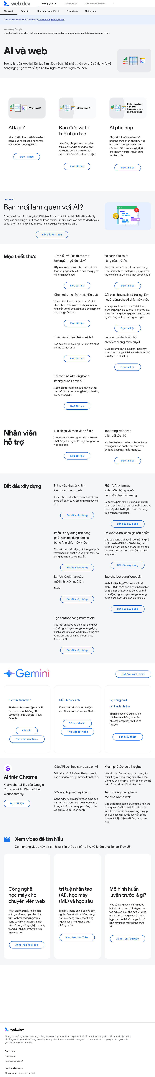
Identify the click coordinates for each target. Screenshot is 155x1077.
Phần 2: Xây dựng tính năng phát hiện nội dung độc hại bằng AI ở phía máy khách (72, 538)
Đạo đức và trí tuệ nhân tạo (74, 131)
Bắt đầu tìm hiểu (52, 234)
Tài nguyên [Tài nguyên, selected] (47, 3)
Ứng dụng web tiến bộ (48, 11)
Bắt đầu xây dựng (22, 486)
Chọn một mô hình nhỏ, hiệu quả (76, 295)
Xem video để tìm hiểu (39, 839)
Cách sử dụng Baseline (95, 3)
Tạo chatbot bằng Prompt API (74, 618)
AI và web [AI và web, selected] (8, 11)
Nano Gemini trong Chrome (30, 739)
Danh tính (25, 11)
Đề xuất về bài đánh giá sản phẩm (127, 533)
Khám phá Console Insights (123, 767)
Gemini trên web (20, 700)
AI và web (25, 51)
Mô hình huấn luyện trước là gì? (127, 892)
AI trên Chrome (20, 777)
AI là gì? (16, 128)
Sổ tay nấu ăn (77, 723)
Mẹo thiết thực (20, 257)
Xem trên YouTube (26, 944)
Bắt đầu (26, 730)
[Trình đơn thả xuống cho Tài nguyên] (57, 3)
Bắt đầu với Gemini (133, 674)
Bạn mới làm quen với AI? (43, 207)
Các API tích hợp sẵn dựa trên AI (76, 767)
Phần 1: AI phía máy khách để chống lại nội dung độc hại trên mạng (121, 490)
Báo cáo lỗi (10, 1056)
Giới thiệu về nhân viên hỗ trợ (73, 431)
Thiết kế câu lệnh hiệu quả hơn (74, 337)
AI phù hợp (121, 128)
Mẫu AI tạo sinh (69, 700)
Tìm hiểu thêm (128, 736)
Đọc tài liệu (27, 156)
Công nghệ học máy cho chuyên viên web (26, 895)
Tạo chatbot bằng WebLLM (123, 577)
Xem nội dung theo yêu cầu (51, 19)
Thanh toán (72, 11)
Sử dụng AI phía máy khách (72, 792)
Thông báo (90, 11)
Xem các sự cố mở (14, 1061)
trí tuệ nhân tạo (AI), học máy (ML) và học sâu (76, 895)
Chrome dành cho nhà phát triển (20, 1073)
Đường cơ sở (71, 3)
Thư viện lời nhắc (77, 731)
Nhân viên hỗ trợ (20, 438)
